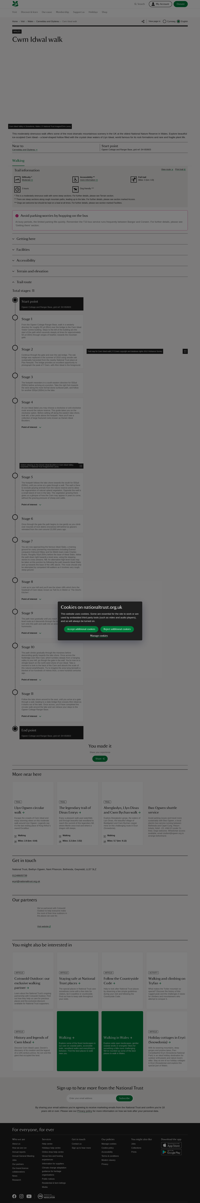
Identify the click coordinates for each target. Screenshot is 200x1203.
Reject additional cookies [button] (117, 609)
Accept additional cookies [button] (81, 609)
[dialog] (100, 601)
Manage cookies (99, 616)
